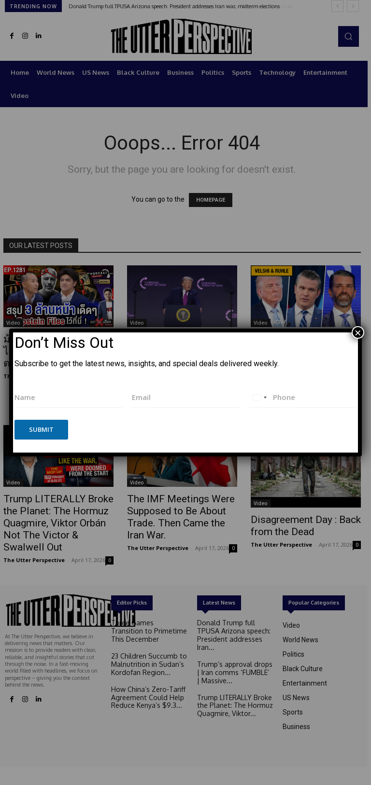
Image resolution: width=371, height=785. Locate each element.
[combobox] (259, 397)
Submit (41, 429)
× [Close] (358, 332)
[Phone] (303, 397)
